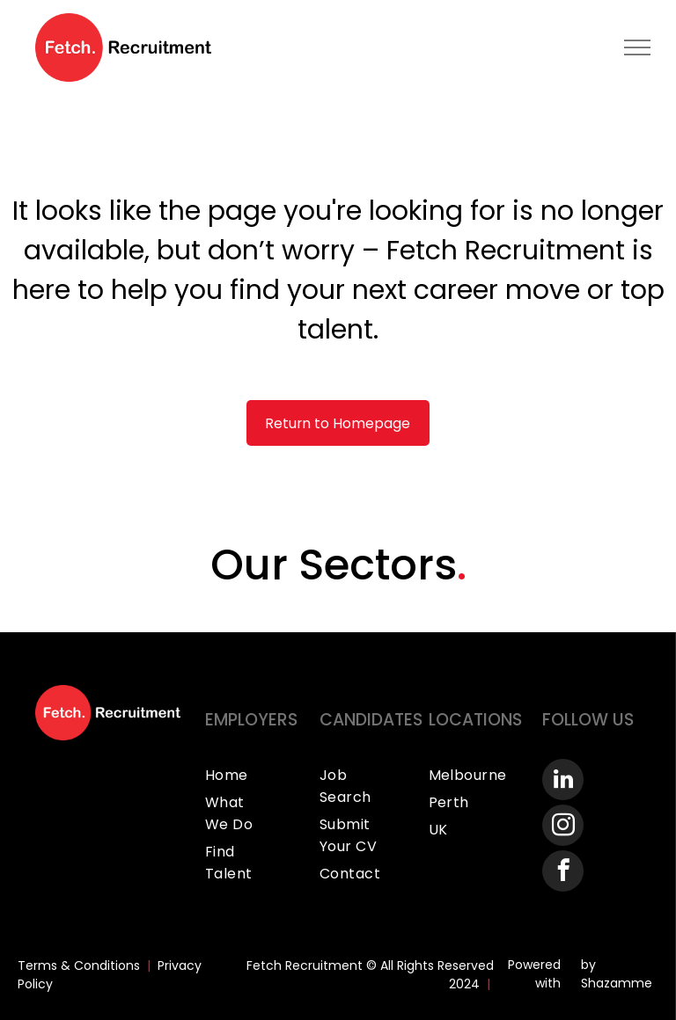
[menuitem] (254, 775)
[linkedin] (563, 782)
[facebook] (563, 873)
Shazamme (616, 983)
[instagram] (563, 827)
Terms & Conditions (79, 965)
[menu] (637, 47)
